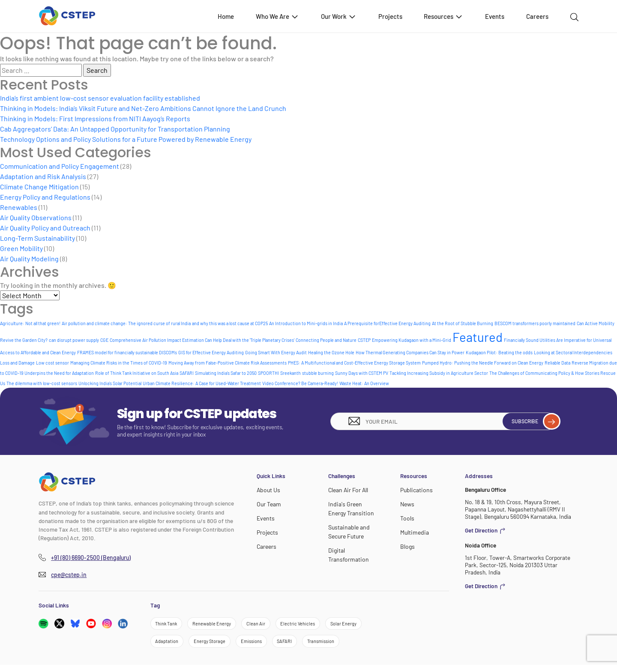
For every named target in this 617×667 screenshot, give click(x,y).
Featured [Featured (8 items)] (477, 336)
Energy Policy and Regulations (45, 197)
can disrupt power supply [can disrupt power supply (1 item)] (74, 340)
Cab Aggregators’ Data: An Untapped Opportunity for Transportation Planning (115, 129)
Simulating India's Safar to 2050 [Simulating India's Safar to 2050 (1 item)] (226, 373)
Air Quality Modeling (29, 258)
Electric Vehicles (304, 624)
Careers (537, 16)
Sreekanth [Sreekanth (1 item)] (290, 373)
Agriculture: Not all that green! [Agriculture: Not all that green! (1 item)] (30, 323)
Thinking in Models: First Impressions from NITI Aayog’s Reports (95, 118)
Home (226, 16)
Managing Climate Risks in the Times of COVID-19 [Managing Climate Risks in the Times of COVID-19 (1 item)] (118, 362)
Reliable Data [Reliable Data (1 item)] (557, 362)
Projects (390, 16)
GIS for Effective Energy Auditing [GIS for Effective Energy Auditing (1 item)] (211, 352)
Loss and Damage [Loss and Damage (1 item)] (17, 362)
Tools (406, 517)
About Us (268, 490)
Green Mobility (21, 248)
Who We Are (277, 16)
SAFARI (293, 643)
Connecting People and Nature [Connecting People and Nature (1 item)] (326, 340)
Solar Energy (352, 624)
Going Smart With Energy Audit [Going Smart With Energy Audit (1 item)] (276, 352)
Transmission (332, 643)
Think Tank (167, 624)
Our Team (268, 504)
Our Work (338, 16)
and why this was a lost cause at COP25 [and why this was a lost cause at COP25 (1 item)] (230, 323)
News (407, 504)
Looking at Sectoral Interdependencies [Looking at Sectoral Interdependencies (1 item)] (573, 352)
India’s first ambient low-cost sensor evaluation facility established (100, 98)
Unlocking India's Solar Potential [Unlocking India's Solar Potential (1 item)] (109, 383)
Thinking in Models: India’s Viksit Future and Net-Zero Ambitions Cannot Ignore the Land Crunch (143, 108)
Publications (415, 490)
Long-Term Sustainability (37, 238)
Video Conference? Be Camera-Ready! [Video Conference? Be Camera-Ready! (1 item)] (300, 383)
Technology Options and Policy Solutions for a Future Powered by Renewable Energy (126, 139)
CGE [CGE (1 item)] (104, 340)
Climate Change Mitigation (39, 186)
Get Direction (485, 530)
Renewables (18, 207)
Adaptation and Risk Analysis (43, 176)
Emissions (257, 643)
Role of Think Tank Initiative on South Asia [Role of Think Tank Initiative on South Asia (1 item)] (136, 373)
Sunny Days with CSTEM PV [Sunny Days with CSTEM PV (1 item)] (361, 373)
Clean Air (261, 624)
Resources (443, 16)
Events (494, 16)
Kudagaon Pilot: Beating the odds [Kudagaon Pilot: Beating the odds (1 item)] (499, 352)
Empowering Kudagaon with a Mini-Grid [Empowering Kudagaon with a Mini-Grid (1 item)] (411, 340)
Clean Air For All (347, 490)
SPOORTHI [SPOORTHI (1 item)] (268, 373)
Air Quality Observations (36, 217)
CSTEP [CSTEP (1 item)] (364, 340)
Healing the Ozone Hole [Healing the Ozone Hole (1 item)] (331, 352)
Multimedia (413, 531)
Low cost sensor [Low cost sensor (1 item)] (52, 362)
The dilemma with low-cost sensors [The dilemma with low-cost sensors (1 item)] (41, 383)
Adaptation (168, 643)
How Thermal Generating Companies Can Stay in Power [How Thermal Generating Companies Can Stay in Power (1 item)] (410, 352)
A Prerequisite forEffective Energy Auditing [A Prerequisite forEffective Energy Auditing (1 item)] (387, 323)
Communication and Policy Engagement (59, 166)
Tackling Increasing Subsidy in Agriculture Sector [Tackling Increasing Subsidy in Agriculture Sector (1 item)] (438, 373)
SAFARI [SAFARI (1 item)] (187, 373)
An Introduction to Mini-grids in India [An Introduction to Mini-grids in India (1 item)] (306, 323)
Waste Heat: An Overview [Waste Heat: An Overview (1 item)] (364, 383)
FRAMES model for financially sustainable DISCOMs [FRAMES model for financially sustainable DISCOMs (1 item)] (127, 352)
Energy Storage (212, 643)
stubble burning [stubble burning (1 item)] (318, 373)
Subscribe (531, 421)
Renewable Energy (215, 624)
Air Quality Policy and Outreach (45, 228)
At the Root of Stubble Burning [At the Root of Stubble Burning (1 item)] (462, 323)
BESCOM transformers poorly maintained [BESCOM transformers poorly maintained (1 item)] (534, 323)
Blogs (407, 545)
